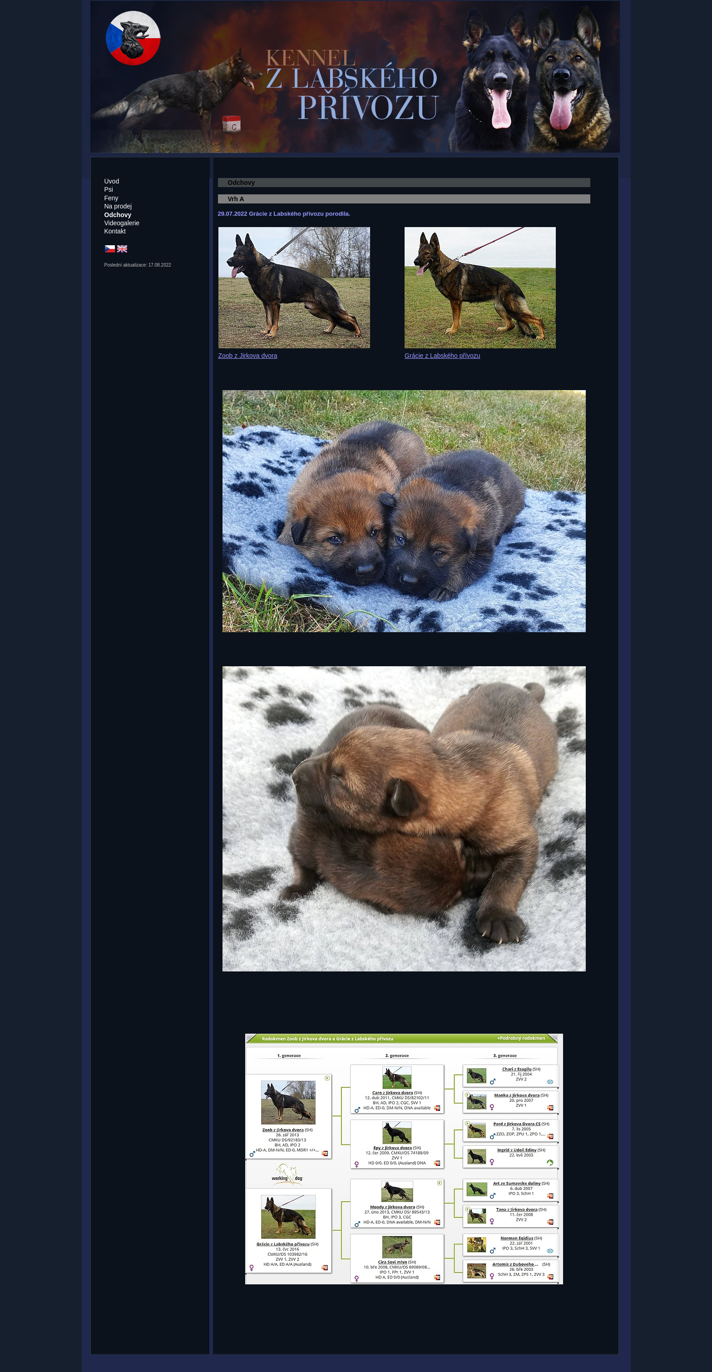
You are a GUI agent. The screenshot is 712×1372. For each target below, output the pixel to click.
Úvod (111, 181)
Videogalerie (122, 223)
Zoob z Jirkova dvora (247, 355)
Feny (111, 198)
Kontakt (115, 231)
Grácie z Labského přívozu (442, 355)
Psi (108, 189)
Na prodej (118, 206)
